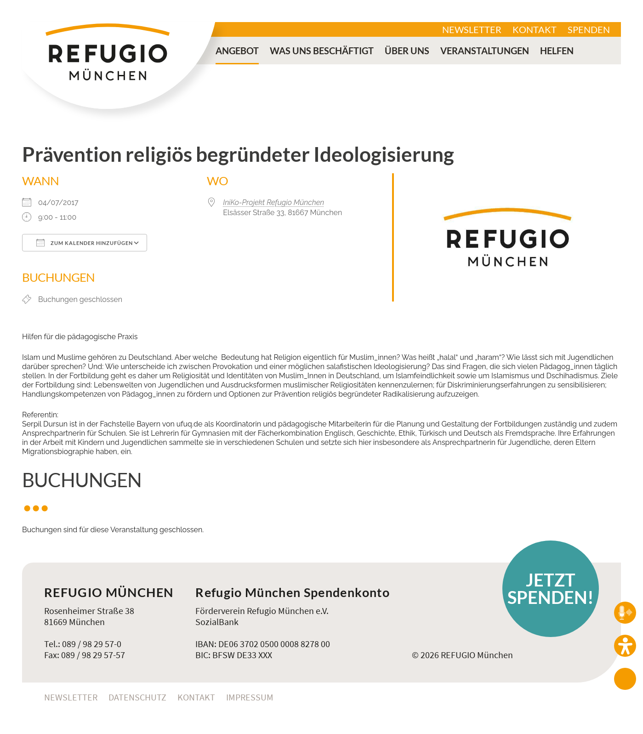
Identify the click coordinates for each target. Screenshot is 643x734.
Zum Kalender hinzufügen (84, 243)
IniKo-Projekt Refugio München (273, 202)
